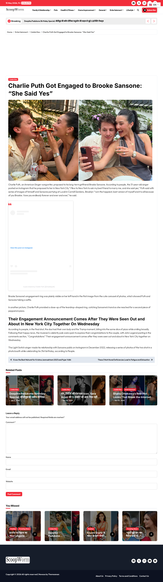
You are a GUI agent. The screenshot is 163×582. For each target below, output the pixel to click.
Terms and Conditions (128, 576)
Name (8, 457)
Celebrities (13, 79)
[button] (153, 21)
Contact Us (144, 576)
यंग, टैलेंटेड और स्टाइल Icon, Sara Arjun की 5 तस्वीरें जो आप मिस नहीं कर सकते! (81, 397)
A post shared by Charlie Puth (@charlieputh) (39, 287)
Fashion (13, 529)
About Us (99, 576)
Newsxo (42, 574)
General (103, 10)
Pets (55, 10)
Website (9, 481)
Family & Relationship (41, 10)
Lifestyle (130, 10)
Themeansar (53, 574)
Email (8, 469)
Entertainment (116, 10)
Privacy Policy (111, 576)
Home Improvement (87, 10)
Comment (11, 422)
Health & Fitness (68, 10)
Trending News (24, 529)
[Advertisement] (81, 55)
